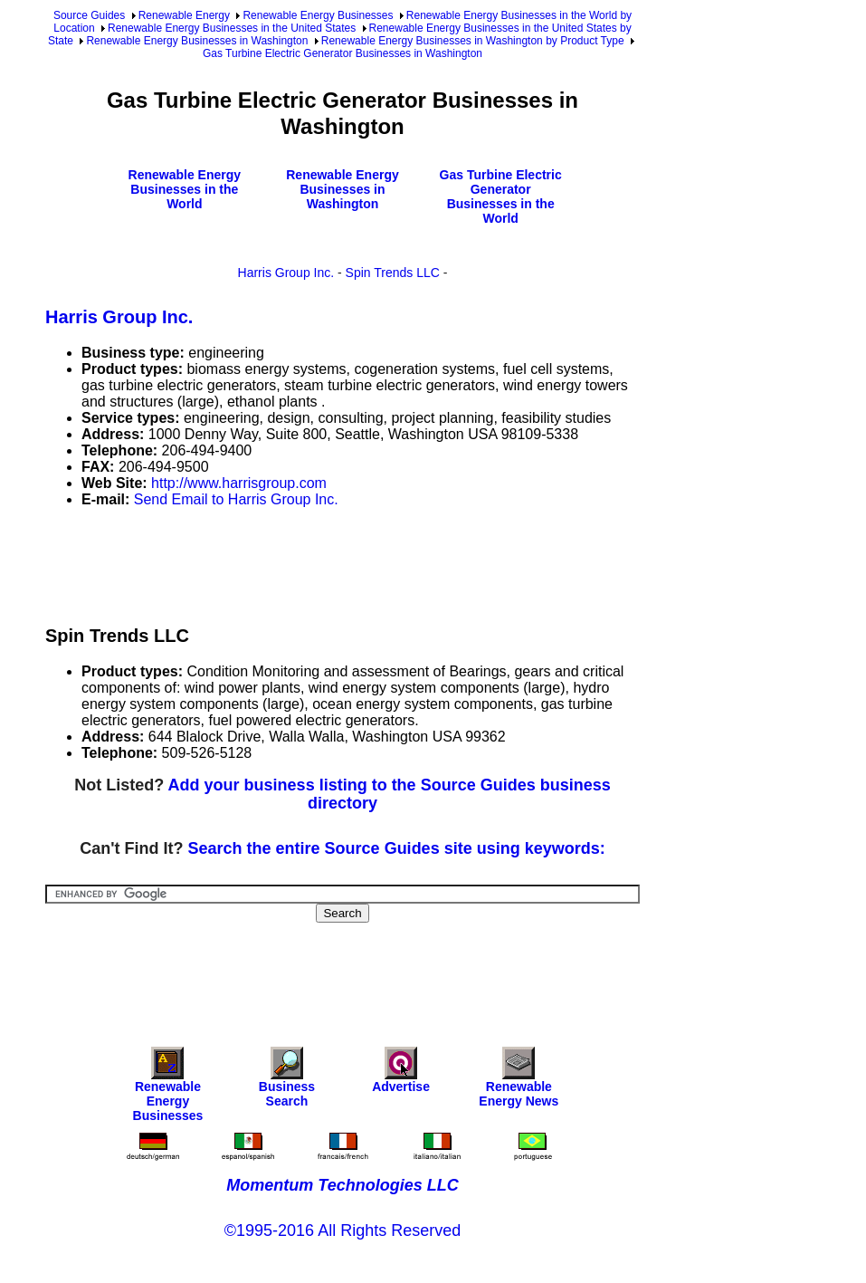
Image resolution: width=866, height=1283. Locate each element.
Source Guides (89, 15)
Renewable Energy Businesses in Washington (197, 40)
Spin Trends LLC (393, 272)
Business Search (287, 1081)
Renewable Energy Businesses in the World (185, 189)
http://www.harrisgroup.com (239, 483)
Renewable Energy (184, 15)
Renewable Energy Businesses (318, 15)
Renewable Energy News (518, 1081)
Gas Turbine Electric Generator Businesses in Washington (342, 53)
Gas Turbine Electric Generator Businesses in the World (501, 196)
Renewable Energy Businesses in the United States (232, 28)
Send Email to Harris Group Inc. (236, 499)
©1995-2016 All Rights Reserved (342, 1230)
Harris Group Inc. (286, 272)
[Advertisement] (374, 563)
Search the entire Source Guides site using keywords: (396, 848)
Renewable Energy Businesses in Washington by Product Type (472, 40)
